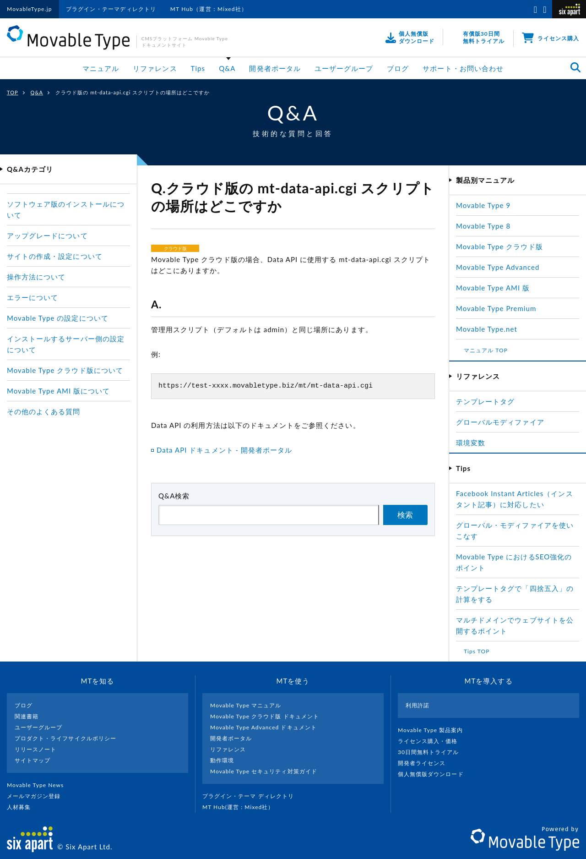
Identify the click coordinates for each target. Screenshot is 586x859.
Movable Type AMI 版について (58, 391)
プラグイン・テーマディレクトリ (111, 8)
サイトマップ (32, 760)
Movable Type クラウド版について (65, 370)
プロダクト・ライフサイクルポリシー (65, 738)
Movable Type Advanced (497, 267)
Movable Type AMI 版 (493, 288)
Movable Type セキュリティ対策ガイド (263, 771)
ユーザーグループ (344, 68)
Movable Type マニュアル (246, 705)
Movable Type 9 (483, 205)
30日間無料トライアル (432, 752)
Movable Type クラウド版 (499, 246)
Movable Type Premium (500, 308)
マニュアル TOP (486, 350)
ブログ (398, 68)
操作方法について (36, 277)
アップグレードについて (47, 235)
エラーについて (32, 297)
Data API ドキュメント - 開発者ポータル (224, 450)
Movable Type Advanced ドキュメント (263, 727)
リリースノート (35, 749)
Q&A (227, 68)
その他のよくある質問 (44, 411)
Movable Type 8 (483, 226)
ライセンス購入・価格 (431, 741)
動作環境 (222, 760)
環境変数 (470, 442)
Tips (198, 68)
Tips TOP (476, 651)
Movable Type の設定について (58, 318)
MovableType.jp (29, 8)
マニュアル (100, 68)
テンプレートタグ (485, 401)
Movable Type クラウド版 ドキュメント (264, 716)
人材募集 (22, 807)
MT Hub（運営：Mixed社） (209, 8)
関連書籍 (26, 716)
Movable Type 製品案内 (434, 730)
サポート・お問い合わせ (463, 68)
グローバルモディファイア (500, 422)
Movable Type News (39, 785)
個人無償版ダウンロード (434, 774)
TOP (12, 92)
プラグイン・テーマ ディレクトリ (251, 796)
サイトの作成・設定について (55, 256)
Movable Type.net (490, 329)
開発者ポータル (274, 68)
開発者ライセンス (425, 763)
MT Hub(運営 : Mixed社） (242, 807)
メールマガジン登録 (37, 796)
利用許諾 (417, 705)
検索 (405, 515)
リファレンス (155, 68)
